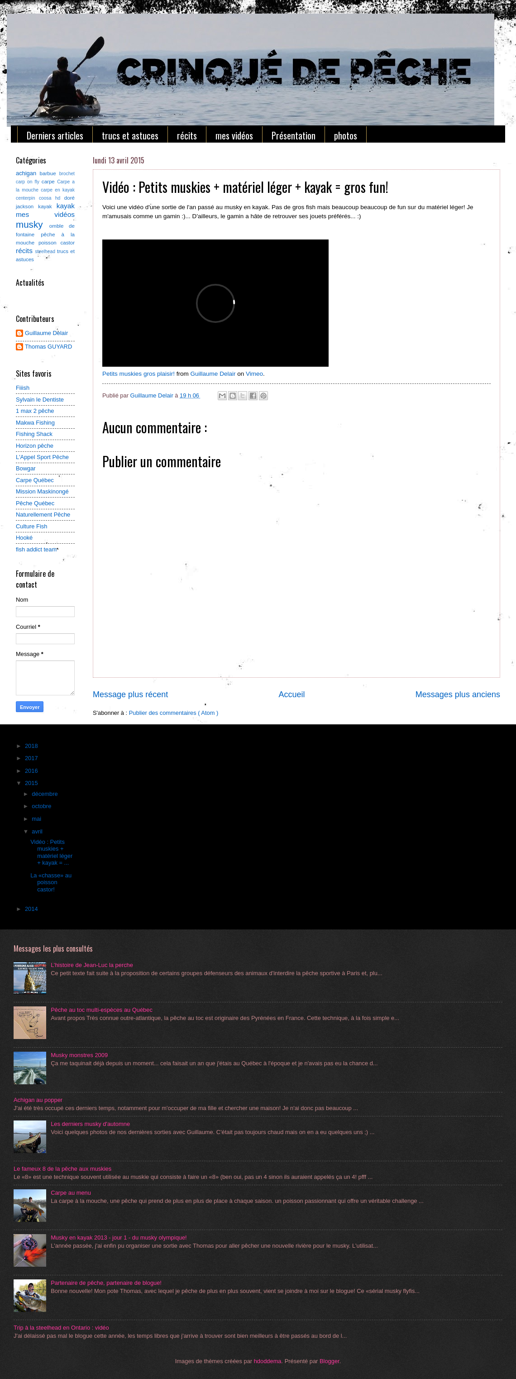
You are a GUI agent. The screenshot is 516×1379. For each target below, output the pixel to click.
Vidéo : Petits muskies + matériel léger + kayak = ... (51, 852)
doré (69, 198)
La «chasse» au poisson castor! (51, 882)
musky (32, 224)
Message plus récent (130, 694)
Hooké (24, 537)
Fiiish (22, 387)
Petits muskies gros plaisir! (138, 373)
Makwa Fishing (35, 422)
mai (37, 818)
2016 (32, 770)
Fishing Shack (34, 434)
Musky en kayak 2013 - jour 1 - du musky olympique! (119, 1237)
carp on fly (29, 181)
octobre (42, 806)
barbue (49, 173)
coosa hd (51, 198)
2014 (32, 908)
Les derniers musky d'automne (90, 1123)
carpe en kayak (58, 189)
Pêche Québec (35, 503)
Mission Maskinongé (42, 491)
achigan (28, 173)
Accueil (291, 694)
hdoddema (268, 1361)
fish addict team (36, 549)
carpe (49, 181)
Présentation (293, 135)
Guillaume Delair (213, 373)
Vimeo (254, 373)
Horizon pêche (34, 445)
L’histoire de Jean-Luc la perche (92, 965)
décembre (45, 793)
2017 (32, 758)
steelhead (46, 251)
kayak (66, 206)
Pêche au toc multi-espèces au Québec (102, 1009)
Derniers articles (55, 135)
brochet (67, 173)
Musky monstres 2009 (79, 1055)
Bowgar (26, 468)
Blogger (329, 1361)
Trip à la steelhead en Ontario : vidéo (61, 1327)
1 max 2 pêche (35, 410)
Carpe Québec (35, 480)
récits (187, 135)
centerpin (27, 198)
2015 (32, 783)
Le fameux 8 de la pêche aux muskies (62, 1168)
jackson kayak (36, 206)
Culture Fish (31, 526)
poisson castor (56, 242)
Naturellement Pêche (43, 514)
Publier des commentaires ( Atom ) (174, 712)
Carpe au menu (71, 1192)
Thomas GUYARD (48, 346)
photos (345, 135)
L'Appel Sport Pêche (42, 457)
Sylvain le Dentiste (40, 399)
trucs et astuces (130, 135)
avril (38, 831)
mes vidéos (234, 135)
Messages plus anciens (458, 694)
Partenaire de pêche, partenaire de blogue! (106, 1282)
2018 (32, 745)
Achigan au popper (38, 1099)
